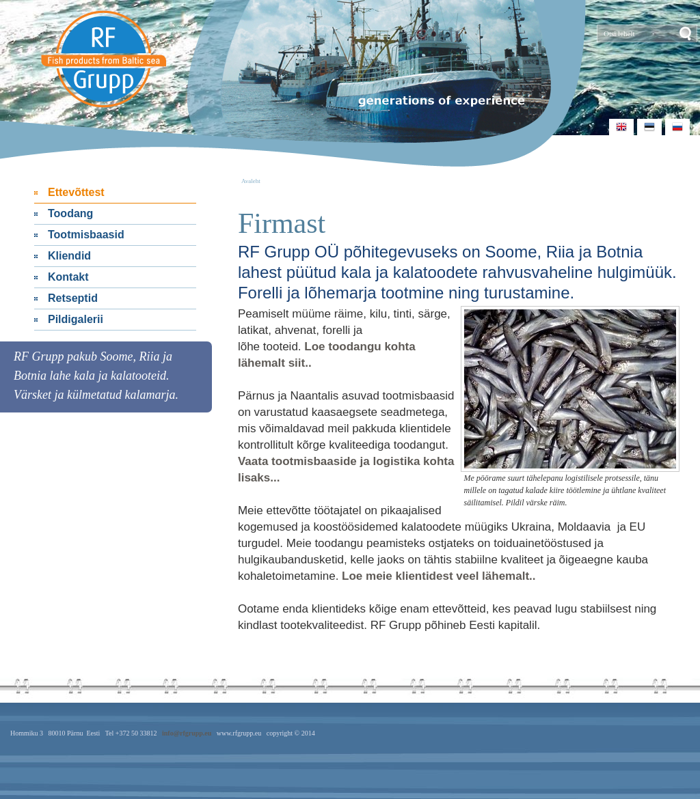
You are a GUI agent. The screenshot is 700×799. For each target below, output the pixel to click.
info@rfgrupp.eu (186, 733)
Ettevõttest (76, 192)
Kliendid (69, 256)
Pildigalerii (75, 319)
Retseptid (73, 298)
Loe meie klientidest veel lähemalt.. (438, 576)
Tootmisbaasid (86, 234)
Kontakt (68, 277)
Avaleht (250, 181)
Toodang (70, 213)
